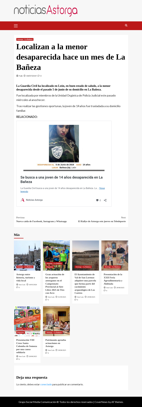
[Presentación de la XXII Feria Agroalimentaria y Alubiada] (114, 255)
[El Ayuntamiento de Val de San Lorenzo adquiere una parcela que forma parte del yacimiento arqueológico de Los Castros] (85, 255)
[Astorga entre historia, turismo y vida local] (27, 255)
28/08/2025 (120, 287)
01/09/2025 (62, 297)
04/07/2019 (31, 76)
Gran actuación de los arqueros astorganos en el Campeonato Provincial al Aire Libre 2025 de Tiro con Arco (54, 283)
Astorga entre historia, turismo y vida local (25, 277)
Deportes (49, 267)
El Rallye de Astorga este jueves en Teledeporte (98, 219)
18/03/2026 (33, 284)
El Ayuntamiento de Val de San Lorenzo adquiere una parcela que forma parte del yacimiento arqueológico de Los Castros (85, 283)
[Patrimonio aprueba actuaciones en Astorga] (56, 321)
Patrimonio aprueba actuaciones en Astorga (55, 343)
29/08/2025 (91, 297)
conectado (46, 384)
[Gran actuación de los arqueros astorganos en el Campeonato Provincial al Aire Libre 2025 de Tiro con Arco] (56, 255)
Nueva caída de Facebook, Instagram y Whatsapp (43, 219)
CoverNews (101, 401)
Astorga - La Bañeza (25, 39)
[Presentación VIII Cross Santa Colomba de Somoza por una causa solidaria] (27, 321)
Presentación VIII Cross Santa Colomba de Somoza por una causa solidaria (26, 346)
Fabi (21, 76)
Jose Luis (22, 284)
